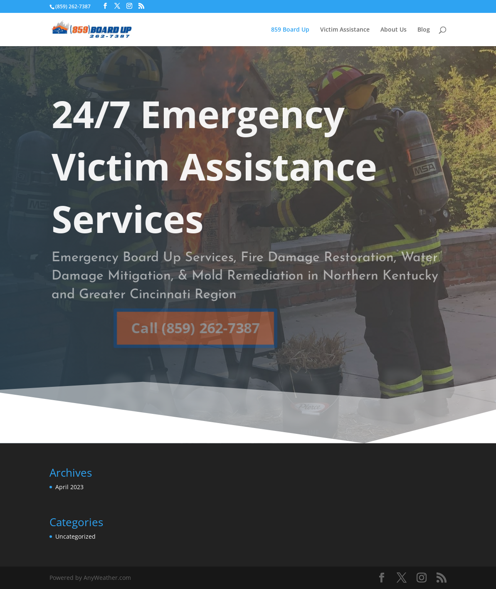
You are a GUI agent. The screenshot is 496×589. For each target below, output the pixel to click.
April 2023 (69, 487)
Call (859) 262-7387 (184, 327)
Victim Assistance (345, 30)
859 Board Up (290, 30)
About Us (393, 30)
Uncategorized (75, 536)
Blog (423, 30)
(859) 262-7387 (73, 6)
